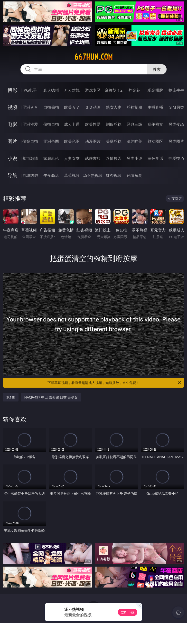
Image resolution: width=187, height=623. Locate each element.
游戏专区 (93, 90)
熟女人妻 (114, 107)
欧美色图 (72, 141)
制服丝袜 (114, 124)
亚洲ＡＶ (30, 107)
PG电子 (30, 90)
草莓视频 (72, 175)
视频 (12, 107)
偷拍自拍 (51, 124)
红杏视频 (114, 175)
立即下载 (127, 612)
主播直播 (155, 107)
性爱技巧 (176, 158)
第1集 (10, 397)
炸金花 (134, 90)
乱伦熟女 (155, 124)
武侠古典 (93, 158)
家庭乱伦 (51, 158)
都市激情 (30, 158)
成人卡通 (72, 124)
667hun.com (93, 57)
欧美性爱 (93, 124)
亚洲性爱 (30, 124)
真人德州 (51, 90)
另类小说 (134, 158)
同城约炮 (30, 175)
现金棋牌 (155, 90)
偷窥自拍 (30, 141)
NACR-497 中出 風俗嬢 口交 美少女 (51, 397)
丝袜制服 (134, 107)
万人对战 (72, 90)
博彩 (12, 90)
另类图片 (176, 141)
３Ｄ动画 (93, 107)
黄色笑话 (155, 158)
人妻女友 (72, 158)
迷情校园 (114, 158)
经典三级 (134, 124)
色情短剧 (134, 175)
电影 (12, 124)
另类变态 (176, 124)
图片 (12, 141)
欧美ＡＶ (72, 107)
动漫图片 (93, 141)
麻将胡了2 (113, 90)
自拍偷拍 (51, 107)
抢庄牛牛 (176, 90)
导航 (12, 175)
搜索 (157, 69)
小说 (12, 158)
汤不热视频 (93, 175)
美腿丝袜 (114, 141)
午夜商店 (51, 175)
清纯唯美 (134, 141)
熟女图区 (155, 141)
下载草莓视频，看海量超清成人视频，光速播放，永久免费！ (114, 383)
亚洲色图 (51, 141)
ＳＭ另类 (176, 107)
